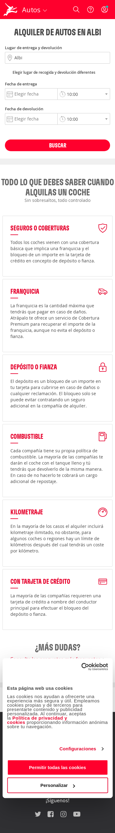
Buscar (57, 145)
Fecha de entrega (21, 84)
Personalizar (57, 785)
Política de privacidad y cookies (37, 720)
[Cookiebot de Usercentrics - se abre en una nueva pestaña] (82, 667)
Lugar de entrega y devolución (33, 47)
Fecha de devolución (24, 109)
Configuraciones (77, 748)
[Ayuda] (90, 9)
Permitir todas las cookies (57, 767)
